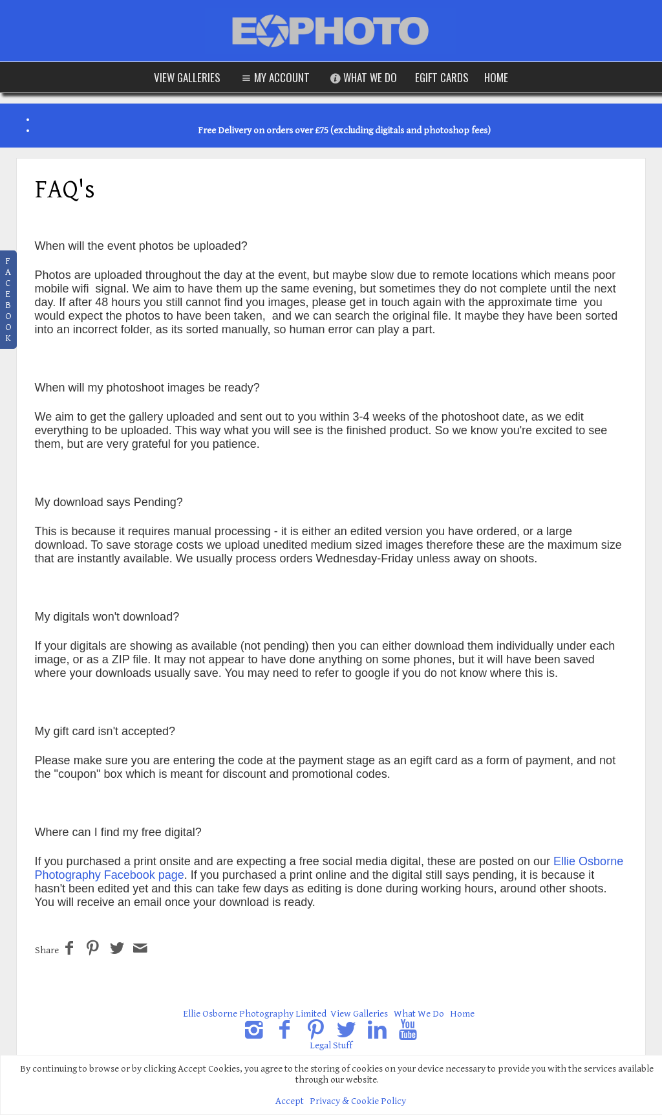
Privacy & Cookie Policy (358, 1101)
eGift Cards (442, 77)
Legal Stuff (331, 1045)
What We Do (362, 77)
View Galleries (187, 77)
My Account (274, 77)
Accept (289, 1101)
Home (496, 77)
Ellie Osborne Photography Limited (254, 1013)
